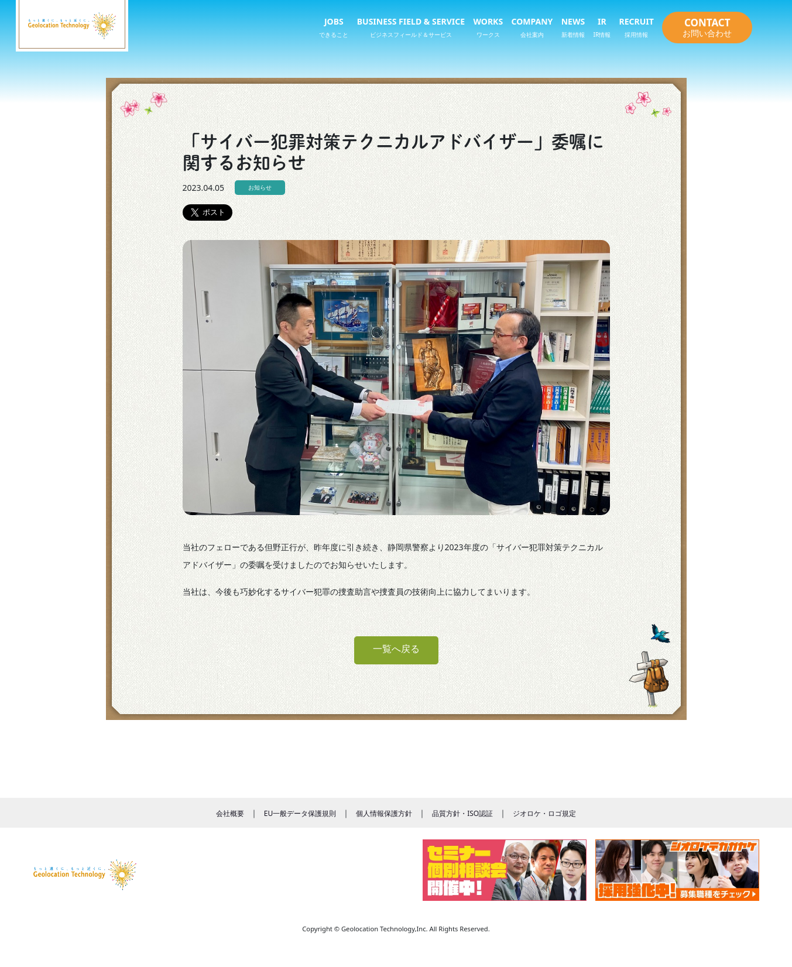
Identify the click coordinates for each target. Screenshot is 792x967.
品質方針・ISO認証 (462, 813)
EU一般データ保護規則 (300, 813)
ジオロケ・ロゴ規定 (544, 813)
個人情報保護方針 (384, 813)
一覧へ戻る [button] (396, 648)
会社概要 (230, 813)
